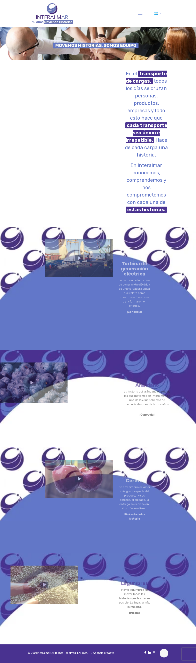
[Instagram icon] (154, 653)
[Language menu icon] (157, 13)
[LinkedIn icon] (149, 653)
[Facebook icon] (145, 653)
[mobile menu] (140, 13)
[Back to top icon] (164, 653)
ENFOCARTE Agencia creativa (96, 652)
